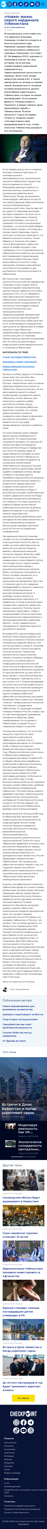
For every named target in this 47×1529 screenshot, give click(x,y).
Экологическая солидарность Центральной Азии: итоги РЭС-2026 (30, 1145)
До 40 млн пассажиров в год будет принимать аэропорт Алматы (22, 1386)
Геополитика (12, 13)
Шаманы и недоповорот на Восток (23, 1014)
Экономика (9, 1449)
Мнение (8, 1459)
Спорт (7, 1469)
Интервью (9, 1456)
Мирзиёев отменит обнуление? (20, 362)
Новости (22, 1136)
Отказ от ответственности (16, 1512)
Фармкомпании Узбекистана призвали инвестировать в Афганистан (23, 1272)
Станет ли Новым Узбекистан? (19, 357)
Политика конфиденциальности (19, 1506)
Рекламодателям (12, 1486)
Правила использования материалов (22, 1509)
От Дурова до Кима (14, 1040)
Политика (9, 1446)
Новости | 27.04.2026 (13, 1116)
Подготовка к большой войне (20, 1019)
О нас (6, 1483)
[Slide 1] (17, 1156)
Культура (8, 1466)
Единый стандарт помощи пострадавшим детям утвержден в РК (21, 1311)
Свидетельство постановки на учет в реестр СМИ (25, 1491)
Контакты (8, 1496)
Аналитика (9, 1453)
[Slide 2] (30, 1156)
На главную (23, 1398)
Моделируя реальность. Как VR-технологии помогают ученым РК (28, 1128)
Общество (9, 1463)
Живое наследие (12, 1473)
